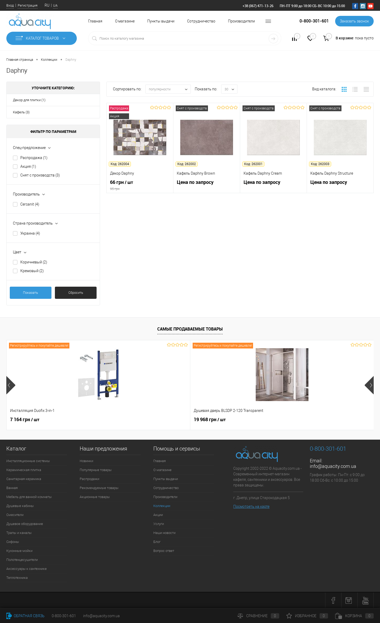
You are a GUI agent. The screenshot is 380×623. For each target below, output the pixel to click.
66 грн (140, 185)
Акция (28, 166)
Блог (156, 542)
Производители (241, 21)
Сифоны (12, 542)
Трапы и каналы (19, 533)
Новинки (86, 461)
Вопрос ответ (163, 551)
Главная (95, 21)
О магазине (125, 21)
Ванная (12, 488)
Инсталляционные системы (28, 461)
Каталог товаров (41, 38)
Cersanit (29, 204)
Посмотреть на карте (251, 506)
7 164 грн (24, 419)
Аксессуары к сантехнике (26, 569)
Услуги (158, 524)
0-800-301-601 (64, 616)
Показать (30, 293)
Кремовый (32, 271)
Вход (10, 5)
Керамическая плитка (23, 470)
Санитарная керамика (23, 479)
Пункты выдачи (160, 21)
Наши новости (164, 533)
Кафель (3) (21, 112)
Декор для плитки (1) (29, 100)
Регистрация (27, 5)
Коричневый (33, 262)
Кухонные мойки (19, 551)
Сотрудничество (201, 21)
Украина (30, 233)
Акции (158, 515)
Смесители (14, 515)
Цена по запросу (206, 185)
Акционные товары (95, 497)
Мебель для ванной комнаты (29, 497)
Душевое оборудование (24, 524)
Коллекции (161, 506)
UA (55, 5)
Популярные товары (96, 470)
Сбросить (75, 293)
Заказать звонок (354, 21)
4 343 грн (236, 422)
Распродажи (89, 479)
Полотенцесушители (22, 560)
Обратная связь (25, 616)
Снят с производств (40, 175)
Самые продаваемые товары (190, 329)
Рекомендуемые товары (99, 488)
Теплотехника (17, 578)
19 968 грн (118, 419)
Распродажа (34, 158)
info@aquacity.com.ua (333, 466)
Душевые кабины (20, 506)
